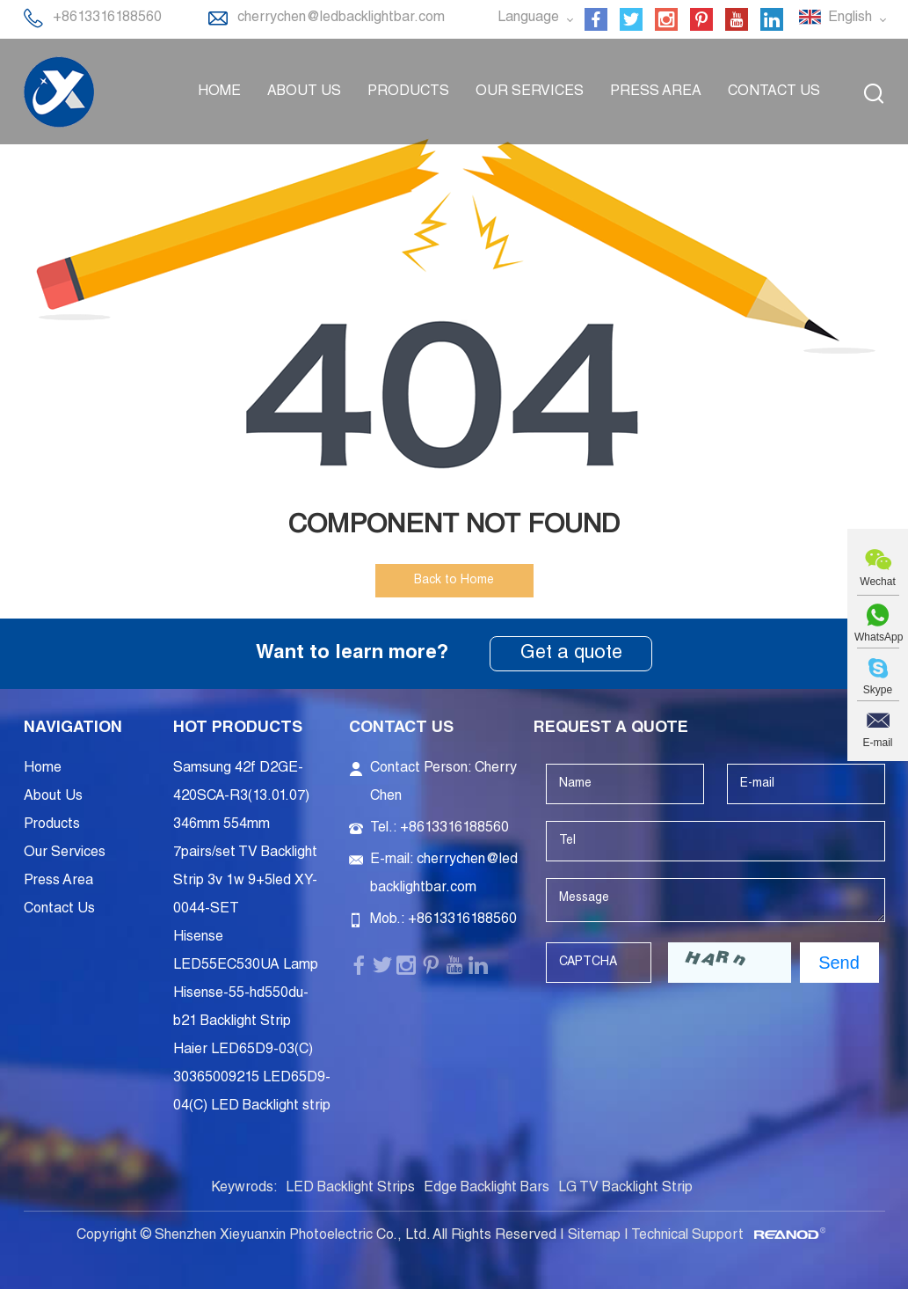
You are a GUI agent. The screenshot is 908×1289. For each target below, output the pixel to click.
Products (408, 92)
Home (219, 92)
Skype (877, 690)
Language (535, 18)
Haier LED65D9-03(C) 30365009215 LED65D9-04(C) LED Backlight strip (252, 1079)
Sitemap (594, 1236)
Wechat (877, 581)
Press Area (655, 92)
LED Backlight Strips (350, 1189)
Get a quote (571, 653)
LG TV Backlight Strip (625, 1189)
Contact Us (774, 92)
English (842, 18)
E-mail (877, 742)
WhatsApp (877, 637)
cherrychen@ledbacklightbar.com (341, 18)
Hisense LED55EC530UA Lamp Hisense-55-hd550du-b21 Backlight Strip (245, 980)
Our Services (530, 92)
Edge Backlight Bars (486, 1189)
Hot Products (237, 728)
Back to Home (454, 581)
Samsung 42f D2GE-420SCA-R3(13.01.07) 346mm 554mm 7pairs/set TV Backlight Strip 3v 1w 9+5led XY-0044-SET (245, 839)
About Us (304, 92)
